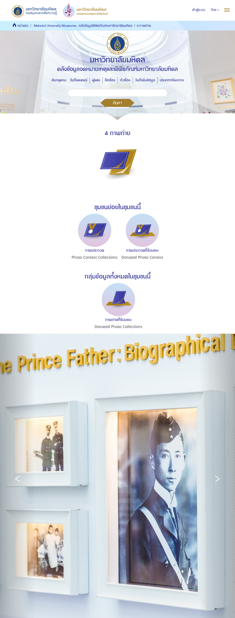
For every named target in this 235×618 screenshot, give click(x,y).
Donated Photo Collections (118, 326)
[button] (215, 10)
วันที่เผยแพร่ (78, 80)
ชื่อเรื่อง (110, 80)
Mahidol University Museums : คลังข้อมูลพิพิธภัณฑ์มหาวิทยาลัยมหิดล (83, 26)
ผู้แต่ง (96, 80)
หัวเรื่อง (125, 80)
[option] (93, 243)
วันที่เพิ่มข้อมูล (145, 80)
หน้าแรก (22, 26)
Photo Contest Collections (95, 257)
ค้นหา (117, 102)
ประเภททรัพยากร (172, 80)
